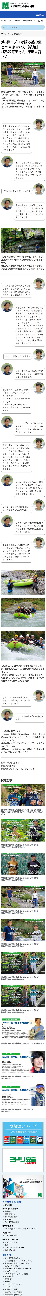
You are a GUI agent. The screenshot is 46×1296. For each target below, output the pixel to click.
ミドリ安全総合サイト (13, 1258)
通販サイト (18, 21)
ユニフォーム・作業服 (13, 1292)
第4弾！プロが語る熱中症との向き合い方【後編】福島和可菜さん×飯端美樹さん (20, 978)
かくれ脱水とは (11, 1217)
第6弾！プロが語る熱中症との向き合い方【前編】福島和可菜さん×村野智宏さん (20, 879)
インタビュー (16, 34)
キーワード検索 (11, 1235)
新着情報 (8, 1205)
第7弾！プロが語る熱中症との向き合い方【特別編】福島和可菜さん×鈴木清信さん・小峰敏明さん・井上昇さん (22, 812)
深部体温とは (10, 1214)
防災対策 (8, 1279)
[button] (23, 14)
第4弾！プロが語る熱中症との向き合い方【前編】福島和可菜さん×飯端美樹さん (20, 1011)
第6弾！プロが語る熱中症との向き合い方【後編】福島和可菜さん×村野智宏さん (20, 846)
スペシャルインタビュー (14, 1248)
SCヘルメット (10, 1287)
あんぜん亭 (9, 1276)
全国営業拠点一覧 (29, 21)
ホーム (4, 34)
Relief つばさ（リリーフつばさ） (17, 1274)
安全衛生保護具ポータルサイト (17, 1263)
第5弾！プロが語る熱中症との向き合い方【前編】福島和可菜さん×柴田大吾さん (20, 945)
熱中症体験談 (10, 1250)
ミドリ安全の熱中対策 (22, 6)
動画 (6, 1245)
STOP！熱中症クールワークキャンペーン (21, 1229)
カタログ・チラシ (7, 21)
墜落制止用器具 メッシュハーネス (18, 1269)
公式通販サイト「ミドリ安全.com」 (19, 1261)
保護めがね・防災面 (12, 1266)
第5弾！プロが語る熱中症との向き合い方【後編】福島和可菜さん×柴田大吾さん (20, 912)
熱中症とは (9, 1211)
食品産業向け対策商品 (13, 1295)
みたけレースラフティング (23, 769)
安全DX (8, 1282)
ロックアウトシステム (13, 1284)
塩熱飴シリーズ (11, 1271)
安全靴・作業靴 (11, 1289)
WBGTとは (9, 1219)
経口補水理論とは (12, 1222)
